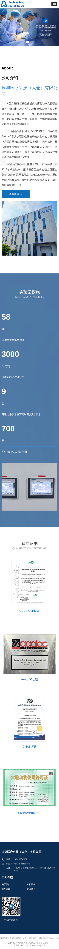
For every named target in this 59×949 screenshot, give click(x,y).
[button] (54, 4)
